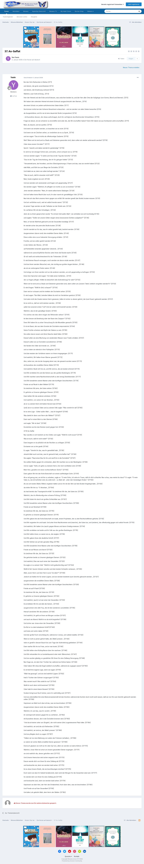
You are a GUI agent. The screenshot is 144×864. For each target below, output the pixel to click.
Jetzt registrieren (133, 4)
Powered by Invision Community (72, 861)
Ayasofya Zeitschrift (39, 11)
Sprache (68, 856)
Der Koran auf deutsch (32, 60)
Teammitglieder (8, 17)
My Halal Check (66, 11)
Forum (6, 12)
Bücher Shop (79, 11)
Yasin (17, 57)
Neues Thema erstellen (131, 67)
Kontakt (76, 856)
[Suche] (114, 11)
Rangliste (34, 17)
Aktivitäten (16, 11)
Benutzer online (22, 17)
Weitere (90, 11)
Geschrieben (33, 77)
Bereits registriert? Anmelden (112, 4)
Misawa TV (53, 11)
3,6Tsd (13, 96)
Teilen (121, 58)
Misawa (25, 11)
